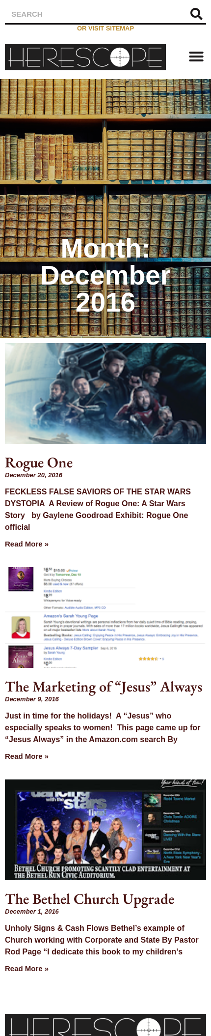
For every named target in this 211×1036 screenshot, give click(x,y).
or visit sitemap (105, 28)
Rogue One (39, 462)
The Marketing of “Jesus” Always (103, 686)
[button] (196, 56)
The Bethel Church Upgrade (89, 898)
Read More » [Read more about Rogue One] (27, 544)
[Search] (196, 14)
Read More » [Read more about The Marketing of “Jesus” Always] (27, 756)
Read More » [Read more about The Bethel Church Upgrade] (27, 968)
